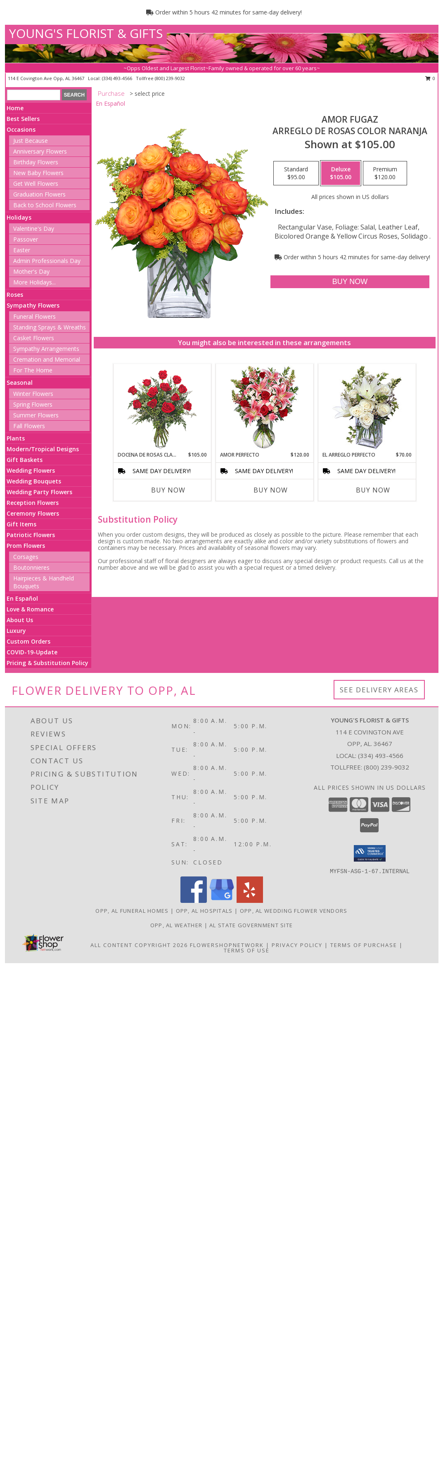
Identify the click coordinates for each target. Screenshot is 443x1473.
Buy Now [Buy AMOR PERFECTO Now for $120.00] (270, 490)
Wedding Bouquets (34, 481)
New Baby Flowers (38, 173)
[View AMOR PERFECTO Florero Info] (264, 408)
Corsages (25, 557)
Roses (15, 294)
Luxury (16, 631)
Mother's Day (31, 271)
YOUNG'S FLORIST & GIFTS (86, 33)
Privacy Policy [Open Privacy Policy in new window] (297, 945)
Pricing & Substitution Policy (47, 663)
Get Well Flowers (35, 183)
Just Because (30, 140)
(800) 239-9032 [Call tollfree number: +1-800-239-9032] (170, 78)
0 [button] (430, 78)
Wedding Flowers (31, 470)
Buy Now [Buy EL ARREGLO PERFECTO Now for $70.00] (373, 490)
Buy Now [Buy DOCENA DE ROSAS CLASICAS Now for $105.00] (168, 490)
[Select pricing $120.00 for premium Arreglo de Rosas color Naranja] (385, 173)
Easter (21, 250)
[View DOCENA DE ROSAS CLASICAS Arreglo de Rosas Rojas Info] (162, 408)
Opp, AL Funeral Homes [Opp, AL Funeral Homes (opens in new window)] (131, 910)
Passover (25, 239)
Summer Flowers (36, 415)
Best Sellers (23, 119)
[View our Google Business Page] (221, 901)
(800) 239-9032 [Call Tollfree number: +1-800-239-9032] (386, 767)
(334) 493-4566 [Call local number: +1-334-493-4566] (117, 78)
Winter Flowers (33, 394)
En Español (22, 598)
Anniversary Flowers (40, 151)
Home (15, 108)
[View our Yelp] (250, 901)
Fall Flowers (29, 426)
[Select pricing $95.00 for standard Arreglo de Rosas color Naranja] (296, 173)
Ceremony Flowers (33, 513)
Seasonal (20, 382)
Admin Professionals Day (47, 261)
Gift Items (21, 524)
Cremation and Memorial (46, 359)
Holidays (19, 217)
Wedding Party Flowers (39, 492)
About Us (20, 620)
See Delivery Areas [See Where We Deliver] (379, 689)
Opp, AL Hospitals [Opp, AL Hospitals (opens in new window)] (204, 910)
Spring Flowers (32, 404)
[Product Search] (33, 95)
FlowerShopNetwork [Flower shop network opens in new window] (227, 945)
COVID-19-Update (32, 652)
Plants (16, 438)
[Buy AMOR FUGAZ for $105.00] (349, 281)
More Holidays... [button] (34, 282)
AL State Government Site (251, 925)
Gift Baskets (25, 460)
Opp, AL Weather (176, 925)
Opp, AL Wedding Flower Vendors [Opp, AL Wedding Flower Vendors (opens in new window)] (294, 910)
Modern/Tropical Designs (43, 449)
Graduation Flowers (39, 194)
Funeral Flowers (34, 316)
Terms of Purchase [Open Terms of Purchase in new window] (363, 945)
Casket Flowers (33, 338)
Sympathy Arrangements (46, 349)
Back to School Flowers (44, 205)
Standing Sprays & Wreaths (49, 327)
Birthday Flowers (35, 162)
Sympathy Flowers (33, 305)
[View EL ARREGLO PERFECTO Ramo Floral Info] (366, 408)
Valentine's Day (33, 228)
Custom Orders (28, 641)
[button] (370, 853)
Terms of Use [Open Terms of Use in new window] (247, 950)
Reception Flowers (33, 503)
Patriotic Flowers (31, 535)
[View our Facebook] (193, 901)
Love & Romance (30, 609)
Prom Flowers (26, 545)
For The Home (32, 370)
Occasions (21, 129)
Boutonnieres (31, 567)
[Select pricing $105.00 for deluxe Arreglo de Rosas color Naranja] (340, 173)
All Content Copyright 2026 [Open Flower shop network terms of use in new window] (139, 945)
